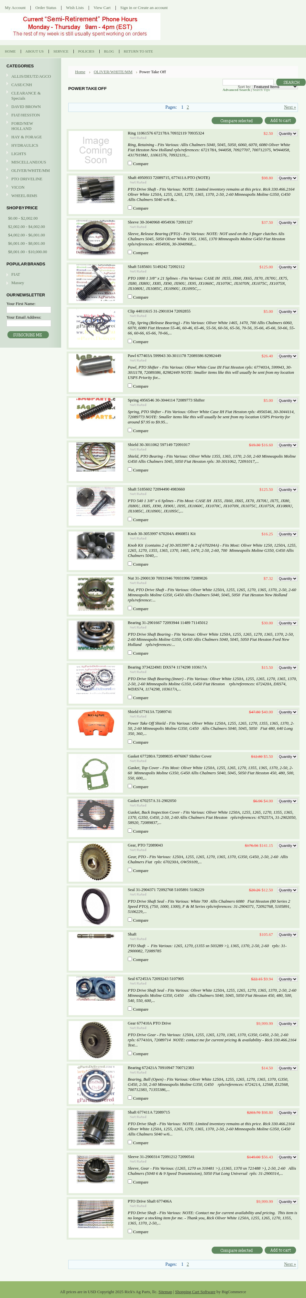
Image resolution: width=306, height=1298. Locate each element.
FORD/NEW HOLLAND (29, 126)
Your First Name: (21, 303)
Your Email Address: (23, 317)
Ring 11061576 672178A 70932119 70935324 (166, 133)
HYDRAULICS (29, 145)
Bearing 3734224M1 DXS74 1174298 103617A (167, 667)
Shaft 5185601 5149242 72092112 (156, 266)
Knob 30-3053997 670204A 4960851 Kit (162, 533)
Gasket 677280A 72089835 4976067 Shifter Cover (170, 756)
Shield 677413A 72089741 (150, 711)
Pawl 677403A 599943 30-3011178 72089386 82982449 (174, 355)
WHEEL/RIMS (24, 195)
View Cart (102, 7)
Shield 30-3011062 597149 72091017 (159, 444)
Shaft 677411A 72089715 (149, 1112)
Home (80, 71)
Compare (140, 163)
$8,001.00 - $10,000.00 (27, 251)
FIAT (15, 274)
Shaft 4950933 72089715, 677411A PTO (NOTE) (169, 177)
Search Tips (261, 90)
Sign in (126, 7)
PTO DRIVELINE (29, 179)
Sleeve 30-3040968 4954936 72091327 (160, 222)
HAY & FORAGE (29, 137)
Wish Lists (75, 7)
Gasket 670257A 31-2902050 (152, 800)
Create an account (153, 7)
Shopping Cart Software (195, 1291)
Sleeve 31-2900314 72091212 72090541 (161, 1156)
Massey (17, 282)
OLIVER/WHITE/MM (29, 170)
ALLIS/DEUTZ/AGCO (29, 76)
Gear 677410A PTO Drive (149, 1023)
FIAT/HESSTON (29, 115)
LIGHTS (18, 153)
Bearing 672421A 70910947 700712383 (161, 1067)
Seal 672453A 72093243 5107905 (156, 978)
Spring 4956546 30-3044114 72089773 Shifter (166, 400)
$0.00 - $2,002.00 (23, 218)
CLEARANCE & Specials (26, 96)
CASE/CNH (29, 85)
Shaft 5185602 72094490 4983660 (156, 489)
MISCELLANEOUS (29, 162)
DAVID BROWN (29, 107)
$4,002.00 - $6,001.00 (26, 235)
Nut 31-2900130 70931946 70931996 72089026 (167, 578)
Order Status (45, 7)
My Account (15, 7)
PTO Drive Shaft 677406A (150, 1201)
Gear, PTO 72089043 (145, 845)
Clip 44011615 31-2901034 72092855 (159, 311)
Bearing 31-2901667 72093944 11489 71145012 (168, 622)
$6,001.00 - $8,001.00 (26, 243)
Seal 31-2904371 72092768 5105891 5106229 (166, 889)
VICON (29, 187)
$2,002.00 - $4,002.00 (26, 226)
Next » (290, 107)
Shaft (132, 934)
